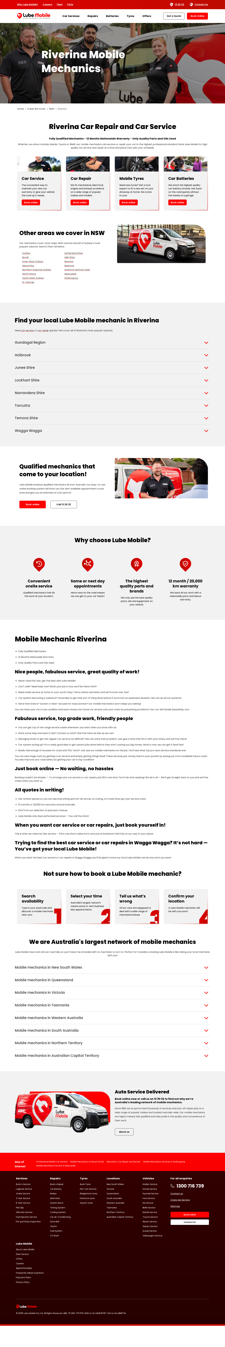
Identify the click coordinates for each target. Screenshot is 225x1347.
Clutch (53, 1247)
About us (124, 1153)
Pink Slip (20, 1228)
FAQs (70, 4)
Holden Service (150, 1205)
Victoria (110, 1210)
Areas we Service (180, 1221)
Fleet (60, 4)
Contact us (176, 1215)
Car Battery (56, 1210)
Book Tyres (85, 1205)
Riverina (68, 261)
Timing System (57, 1228)
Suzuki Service (150, 1252)
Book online (31, 202)
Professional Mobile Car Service (52, 1182)
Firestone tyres (87, 1219)
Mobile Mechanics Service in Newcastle (55, 1186)
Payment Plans (23, 1298)
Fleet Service (22, 1275)
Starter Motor (56, 1224)
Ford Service (149, 1219)
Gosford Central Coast (77, 269)
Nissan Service (150, 1242)
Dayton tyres (86, 1224)
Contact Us (199, 4)
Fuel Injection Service (26, 1238)
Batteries (112, 16)
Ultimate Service (24, 1233)
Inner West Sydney (32, 261)
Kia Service (148, 1224)
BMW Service (149, 1228)
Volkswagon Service (152, 1256)
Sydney (26, 253)
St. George (28, 282)
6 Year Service (23, 1224)
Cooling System (58, 1233)
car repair (43, 330)
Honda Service (150, 1210)
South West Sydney (33, 278)
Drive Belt (54, 1242)
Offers (146, 16)
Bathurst (69, 265)
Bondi (25, 257)
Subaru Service (150, 1247)
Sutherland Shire (73, 253)
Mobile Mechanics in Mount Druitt (87, 1182)
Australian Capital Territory (120, 1238)
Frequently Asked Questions (30, 1294)
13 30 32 (177, 4)
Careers (47, 4)
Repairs (93, 16)
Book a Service (23, 1205)
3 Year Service (23, 1219)
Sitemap (175, 1227)
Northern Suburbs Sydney (36, 269)
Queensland (113, 1214)
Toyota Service (150, 1238)
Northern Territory (115, 1233)
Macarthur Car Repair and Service (123, 1182)
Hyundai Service (151, 1214)
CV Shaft (54, 1256)
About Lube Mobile (25, 1270)
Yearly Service (23, 1214)
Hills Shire (69, 257)
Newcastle (70, 274)
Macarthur (28, 265)
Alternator (55, 1219)
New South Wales (115, 1205)
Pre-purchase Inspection (28, 1242)
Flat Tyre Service (88, 1210)
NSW (51, 108)
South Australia (114, 1219)
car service (27, 330)
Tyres (130, 16)
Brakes (53, 1214)
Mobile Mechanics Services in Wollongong (164, 1182)
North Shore (29, 274)
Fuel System (56, 1252)
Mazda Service (150, 1233)
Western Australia (115, 1224)
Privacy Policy (22, 1303)
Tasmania (112, 1228)
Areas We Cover (36, 108)
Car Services (70, 16)
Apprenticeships (24, 1289)
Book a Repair (56, 1205)
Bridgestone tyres (88, 1214)
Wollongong (71, 278)
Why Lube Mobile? (27, 4)
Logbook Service (24, 1210)
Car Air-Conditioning (60, 1238)
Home (20, 108)
